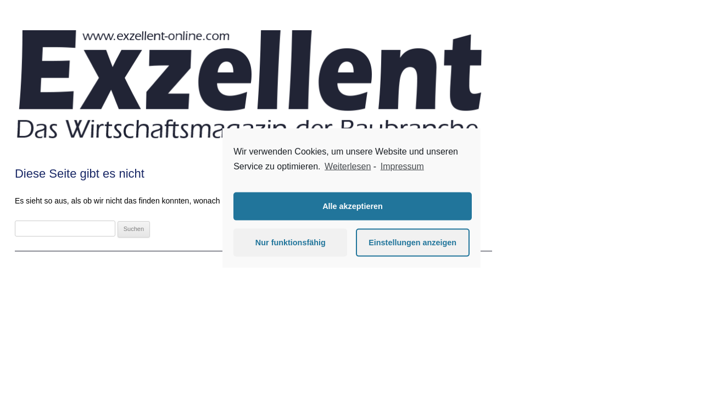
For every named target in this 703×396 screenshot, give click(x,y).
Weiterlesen (348, 166)
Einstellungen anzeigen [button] (412, 242)
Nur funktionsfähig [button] (290, 242)
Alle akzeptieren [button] (352, 206)
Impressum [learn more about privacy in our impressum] (402, 166)
